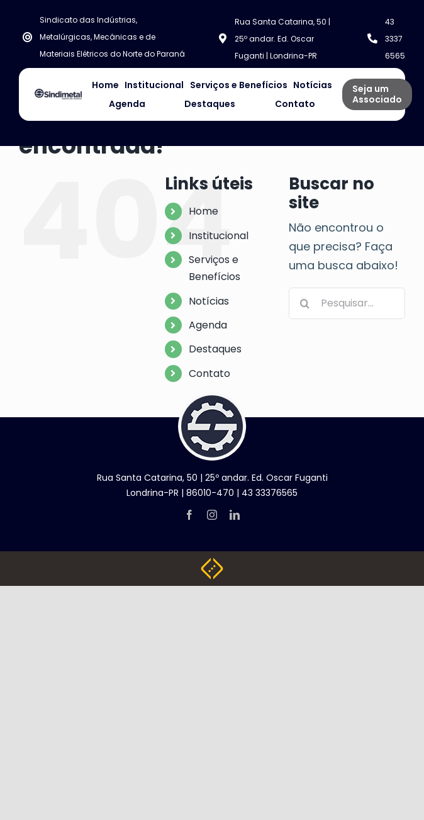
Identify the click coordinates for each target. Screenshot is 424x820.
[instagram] (212, 515)
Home (203, 211)
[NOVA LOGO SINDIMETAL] (58, 94)
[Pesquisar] (304, 303)
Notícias (209, 301)
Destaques (215, 349)
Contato (209, 373)
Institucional (218, 235)
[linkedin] (235, 515)
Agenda (208, 325)
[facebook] (189, 515)
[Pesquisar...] (347, 303)
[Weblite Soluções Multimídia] (212, 563)
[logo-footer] (212, 397)
